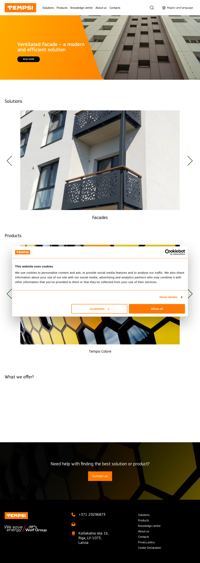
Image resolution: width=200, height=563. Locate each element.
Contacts (114, 8)
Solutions (48, 8)
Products (62, 8)
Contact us (100, 476)
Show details (168, 297)
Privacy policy (146, 542)
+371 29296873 (92, 514)
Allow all (157, 308)
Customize (99, 308)
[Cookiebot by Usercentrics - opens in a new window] (168, 252)
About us (101, 8)
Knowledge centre (81, 8)
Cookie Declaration (149, 548)
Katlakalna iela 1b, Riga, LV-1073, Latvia (93, 538)
